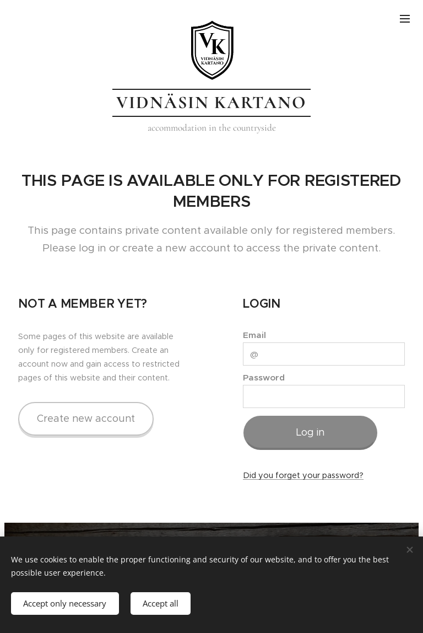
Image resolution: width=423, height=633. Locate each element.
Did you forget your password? (303, 475)
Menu (405, 18)
